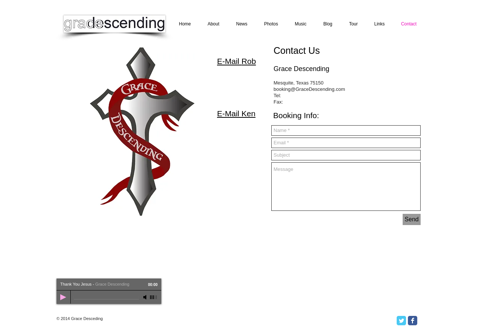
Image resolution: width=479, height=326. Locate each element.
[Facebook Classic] (412, 320)
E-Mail (229, 61)
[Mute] (145, 297)
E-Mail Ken (236, 113)
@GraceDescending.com (318, 89)
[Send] (412, 219)
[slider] (154, 297)
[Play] (63, 297)
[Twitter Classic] (401, 320)
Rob (248, 61)
